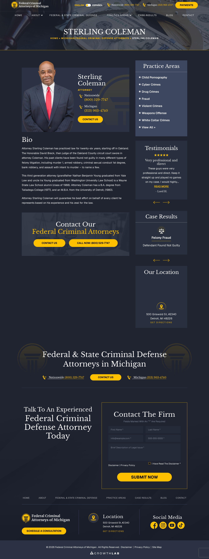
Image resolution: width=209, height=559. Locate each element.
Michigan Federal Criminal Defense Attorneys (95, 38)
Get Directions (161, 322)
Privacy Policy (128, 464)
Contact (188, 15)
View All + (148, 127)
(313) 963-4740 (165, 5)
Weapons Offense (154, 113)
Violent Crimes (152, 106)
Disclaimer (113, 464)
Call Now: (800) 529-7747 (93, 243)
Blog (169, 15)
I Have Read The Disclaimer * (166, 463)
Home (18, 15)
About (36, 15)
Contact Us (90, 119)
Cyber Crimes (151, 84)
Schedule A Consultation (44, 530)
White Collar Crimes (156, 120)
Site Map (157, 546)
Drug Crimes (150, 91)
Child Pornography (154, 77)
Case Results (147, 15)
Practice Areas (118, 15)
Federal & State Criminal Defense (73, 15)
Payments (186, 5)
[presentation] (156, 202)
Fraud (146, 99)
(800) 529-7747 (131, 5)
